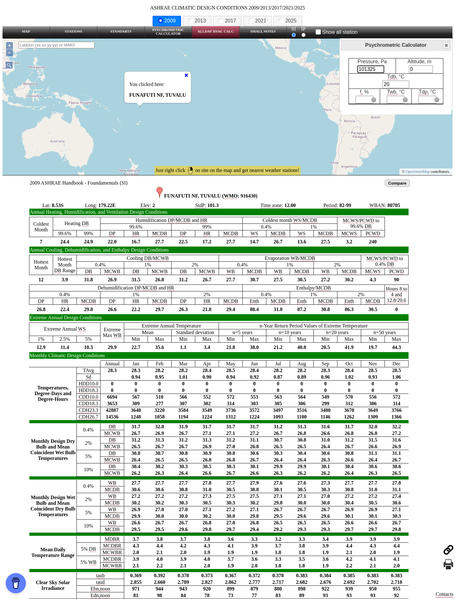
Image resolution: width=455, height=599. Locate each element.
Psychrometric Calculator (168, 31)
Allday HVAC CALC (215, 31)
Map (26, 31)
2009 (167, 20)
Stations (73, 31)
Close (446, 45)
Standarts (120, 31)
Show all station (337, 32)
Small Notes (263, 31)
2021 (257, 20)
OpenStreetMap (418, 171)
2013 (197, 20)
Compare (397, 183)
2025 (287, 20)
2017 (227, 20)
